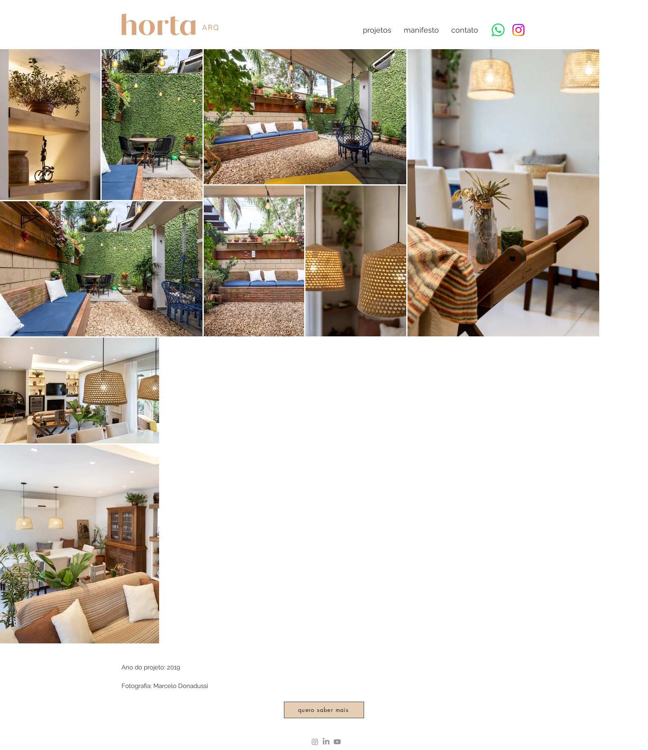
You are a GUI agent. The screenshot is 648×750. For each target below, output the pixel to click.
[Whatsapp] (498, 30)
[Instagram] (518, 30)
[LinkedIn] (326, 742)
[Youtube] (337, 742)
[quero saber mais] (324, 710)
